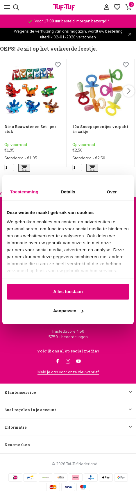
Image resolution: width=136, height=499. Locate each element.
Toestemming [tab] (24, 191)
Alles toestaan (68, 291)
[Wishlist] (58, 65)
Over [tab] (112, 191)
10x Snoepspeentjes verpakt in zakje (100, 129)
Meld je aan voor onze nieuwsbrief (68, 372)
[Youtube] (78, 361)
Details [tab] (68, 191)
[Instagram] (68, 361)
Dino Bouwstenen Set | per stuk (30, 129)
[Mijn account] (106, 7)
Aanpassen (68, 310)
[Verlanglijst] (117, 7)
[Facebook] (57, 361)
